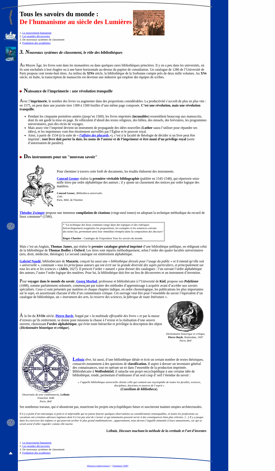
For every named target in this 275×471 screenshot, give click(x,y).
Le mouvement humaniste (36, 32)
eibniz (78, 359)
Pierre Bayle (64, 316)
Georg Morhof (86, 281)
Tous (26, 14)
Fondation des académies (36, 43)
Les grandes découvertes (36, 36)
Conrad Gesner (68, 178)
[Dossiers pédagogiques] (98, 465)
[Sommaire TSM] (120, 465)
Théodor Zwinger (32, 213)
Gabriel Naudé (30, 261)
